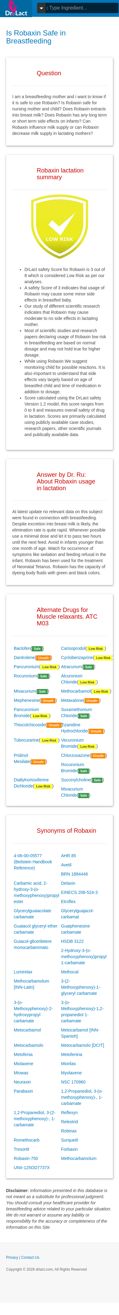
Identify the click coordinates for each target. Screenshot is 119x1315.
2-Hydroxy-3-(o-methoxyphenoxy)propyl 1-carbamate (84, 956)
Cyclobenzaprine (77, 657)
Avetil (66, 864)
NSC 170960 (73, 1082)
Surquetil (69, 1140)
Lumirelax (23, 971)
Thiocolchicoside (30, 724)
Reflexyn (69, 1112)
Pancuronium (26, 666)
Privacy (12, 1257)
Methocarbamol (76, 691)
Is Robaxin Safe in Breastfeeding (36, 37)
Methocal (70, 971)
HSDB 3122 (72, 941)
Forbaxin (69, 1149)
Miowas (21, 1072)
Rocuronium (25, 675)
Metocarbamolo (28, 1045)
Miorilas (68, 1063)
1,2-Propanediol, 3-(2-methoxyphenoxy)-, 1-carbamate (34, 1118)
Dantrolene (24, 657)
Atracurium (71, 666)
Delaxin (68, 883)
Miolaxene (23, 1063)
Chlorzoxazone (75, 755)
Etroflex (68, 901)
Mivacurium (25, 691)
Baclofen (22, 648)
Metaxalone (72, 700)
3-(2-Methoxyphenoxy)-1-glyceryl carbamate (80, 987)
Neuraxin (22, 1082)
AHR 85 (68, 855)
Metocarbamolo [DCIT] (82, 1045)
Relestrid (69, 1121)
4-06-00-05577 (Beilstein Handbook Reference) (33, 861)
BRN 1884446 (74, 874)
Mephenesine (26, 700)
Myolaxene (71, 1072)
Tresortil (21, 1149)
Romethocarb (26, 1140)
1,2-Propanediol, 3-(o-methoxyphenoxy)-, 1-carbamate (82, 1097)
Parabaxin (23, 1091)
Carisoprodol (73, 648)
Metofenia (23, 1054)
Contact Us (30, 1257)
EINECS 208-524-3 (79, 892)
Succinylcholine (76, 779)
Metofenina (71, 1054)
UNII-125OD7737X (32, 1167)
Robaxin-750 (26, 1158)
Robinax (69, 1130)
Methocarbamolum (79, 1158)
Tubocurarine (26, 740)
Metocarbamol (27, 1030)
